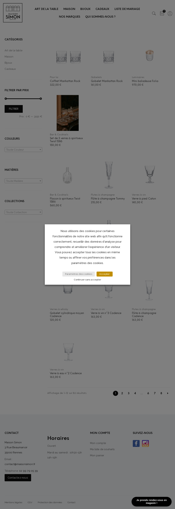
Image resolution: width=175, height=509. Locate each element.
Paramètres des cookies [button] (78, 275)
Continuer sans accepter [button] (88, 280)
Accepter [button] (104, 275)
